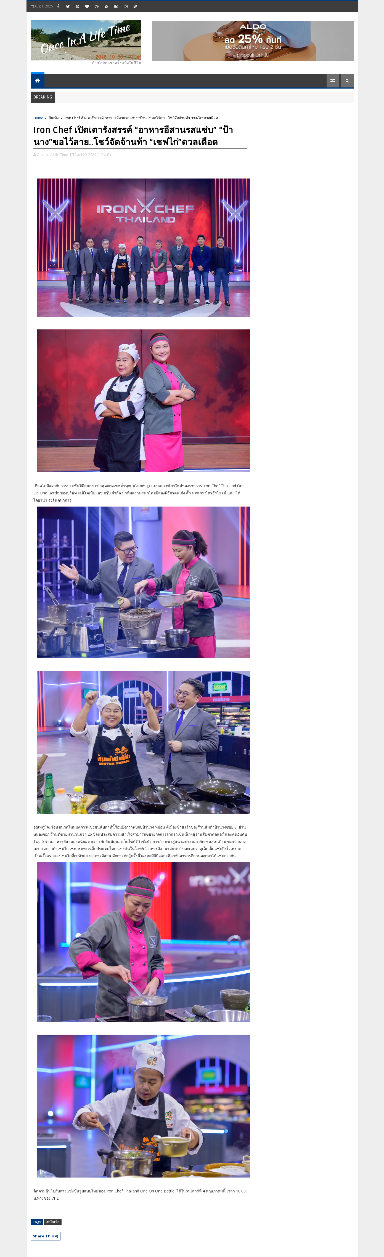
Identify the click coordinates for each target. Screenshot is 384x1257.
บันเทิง (54, 117)
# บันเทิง (52, 1221)
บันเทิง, (106, 154)
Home (38, 117)
